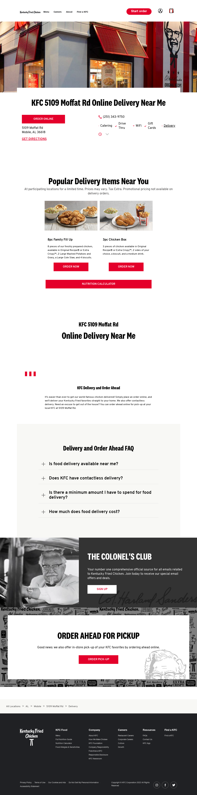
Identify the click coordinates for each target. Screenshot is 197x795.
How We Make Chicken (98, 740)
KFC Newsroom (95, 759)
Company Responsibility (99, 747)
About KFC (93, 736)
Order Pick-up (98, 659)
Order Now (71, 266)
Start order (139, 11)
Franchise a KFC (95, 751)
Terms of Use (40, 783)
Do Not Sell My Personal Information (84, 783)
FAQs (145, 736)
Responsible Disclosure (98, 755)
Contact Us (147, 740)
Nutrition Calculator (98, 284)
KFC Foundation (95, 743)
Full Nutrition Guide (64, 740)
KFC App (146, 743)
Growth (121, 747)
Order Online (43, 119)
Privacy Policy (26, 783)
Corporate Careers (125, 740)
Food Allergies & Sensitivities (68, 747)
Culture (121, 743)
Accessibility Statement (29, 786)
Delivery (169, 125)
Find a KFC (169, 736)
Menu (58, 736)
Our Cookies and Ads (57, 783)
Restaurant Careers (126, 736)
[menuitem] (46, 12)
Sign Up (102, 589)
